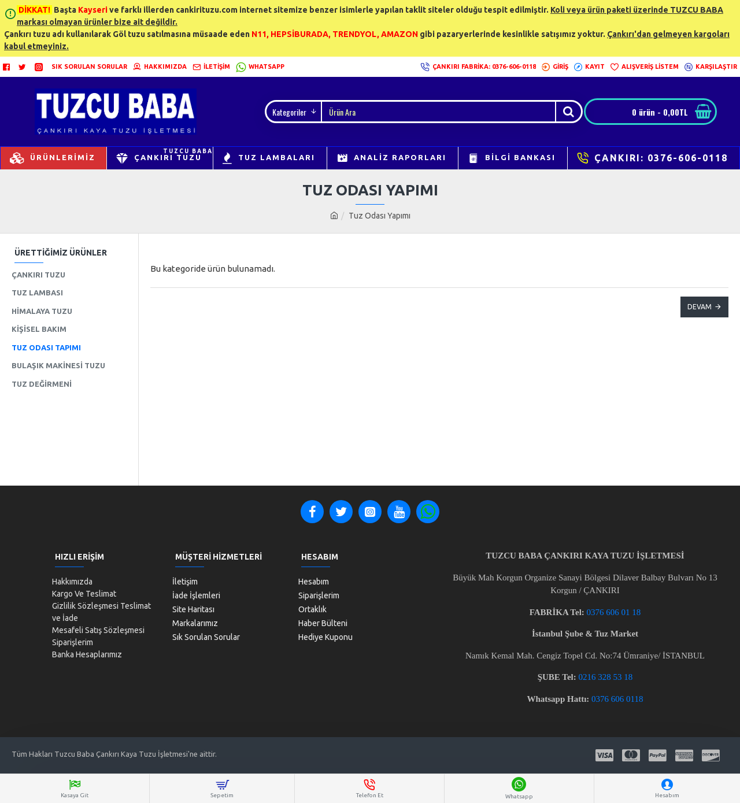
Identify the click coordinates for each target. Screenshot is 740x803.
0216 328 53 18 (606, 677)
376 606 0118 (619, 699)
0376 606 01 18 (614, 612)
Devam (699, 306)
